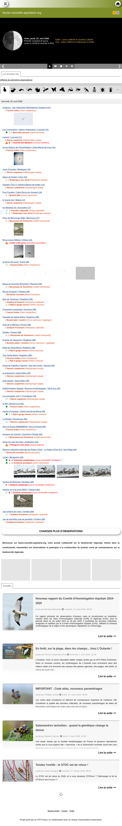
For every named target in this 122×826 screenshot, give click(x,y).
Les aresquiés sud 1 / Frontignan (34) (19, 396)
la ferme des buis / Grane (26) (16, 262)
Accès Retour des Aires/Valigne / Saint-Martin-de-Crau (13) (29, 147)
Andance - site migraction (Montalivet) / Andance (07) (27, 108)
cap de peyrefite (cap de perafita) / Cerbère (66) (24, 519)
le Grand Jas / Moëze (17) (14, 200)
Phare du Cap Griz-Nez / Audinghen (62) (20, 442)
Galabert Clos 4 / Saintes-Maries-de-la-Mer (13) (24, 185)
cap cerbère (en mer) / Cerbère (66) (18, 512)
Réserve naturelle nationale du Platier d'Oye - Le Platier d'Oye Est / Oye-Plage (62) (40, 450)
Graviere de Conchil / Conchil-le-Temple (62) (22, 434)
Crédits (71, 811)
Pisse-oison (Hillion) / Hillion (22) (17, 240)
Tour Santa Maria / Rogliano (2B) (17, 355)
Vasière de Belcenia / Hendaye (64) (18, 482)
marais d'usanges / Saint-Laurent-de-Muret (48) (24, 411)
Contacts (64, 811)
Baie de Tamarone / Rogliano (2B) (18, 299)
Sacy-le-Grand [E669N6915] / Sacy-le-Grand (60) (24, 427)
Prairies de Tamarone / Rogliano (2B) (19, 340)
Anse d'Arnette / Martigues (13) (16, 169)
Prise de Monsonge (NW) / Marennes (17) (21, 218)
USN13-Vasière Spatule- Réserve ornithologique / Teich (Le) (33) (31, 388)
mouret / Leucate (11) (12, 137)
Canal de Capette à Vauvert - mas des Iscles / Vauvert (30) (29, 365)
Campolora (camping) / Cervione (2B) (19, 309)
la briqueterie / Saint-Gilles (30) (16, 373)
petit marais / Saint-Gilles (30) (16, 381)
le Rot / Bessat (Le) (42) (13, 404)
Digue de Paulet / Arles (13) (15, 177)
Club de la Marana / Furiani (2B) (17, 325)
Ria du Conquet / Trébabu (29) (16, 292)
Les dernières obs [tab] (11, 74)
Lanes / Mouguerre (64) (13, 457)
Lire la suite (107, 636)
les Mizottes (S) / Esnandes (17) (17, 208)
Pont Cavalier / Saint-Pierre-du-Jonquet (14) (22, 192)
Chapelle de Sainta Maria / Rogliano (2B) (21, 317)
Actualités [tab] (7, 586)
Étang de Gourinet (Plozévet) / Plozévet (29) (22, 284)
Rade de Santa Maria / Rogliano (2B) (19, 348)
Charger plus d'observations (61, 531)
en (118, 13)
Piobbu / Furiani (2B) (12, 332)
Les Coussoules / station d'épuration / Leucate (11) (26, 130)
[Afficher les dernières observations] (16, 80)
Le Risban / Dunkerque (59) (15, 419)
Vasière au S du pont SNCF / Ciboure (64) (21, 490)
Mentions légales (54, 811)
